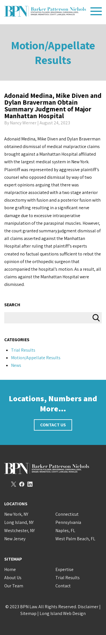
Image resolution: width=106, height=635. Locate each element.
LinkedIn (30, 484)
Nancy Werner (23, 123)
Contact (63, 586)
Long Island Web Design (63, 613)
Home (10, 569)
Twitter (13, 484)
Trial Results (23, 350)
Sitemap (28, 613)
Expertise (64, 569)
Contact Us (53, 425)
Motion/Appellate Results (53, 52)
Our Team (13, 586)
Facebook (21, 484)
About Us (12, 578)
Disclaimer (88, 607)
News (16, 365)
